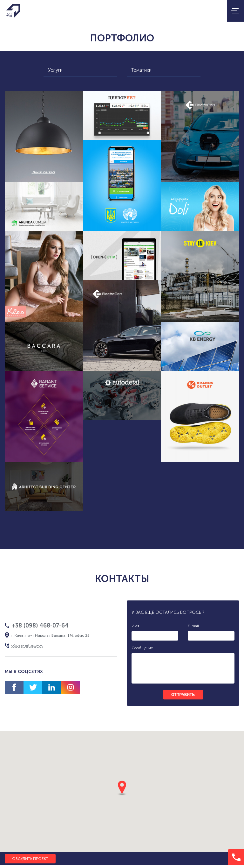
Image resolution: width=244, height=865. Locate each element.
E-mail (193, 626)
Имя (135, 626)
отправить (183, 694)
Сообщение (142, 648)
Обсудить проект (30, 858)
